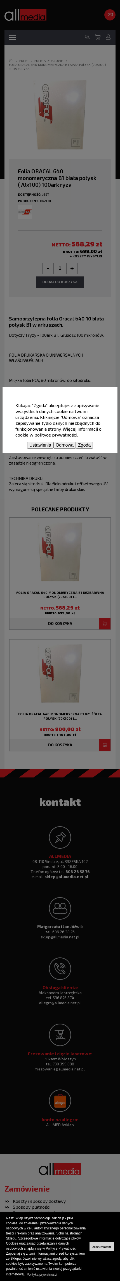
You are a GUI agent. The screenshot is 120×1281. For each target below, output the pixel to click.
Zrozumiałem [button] (101, 1246)
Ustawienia (40, 445)
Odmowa (65, 445)
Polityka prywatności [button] (42, 1275)
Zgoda (84, 445)
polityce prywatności (55, 434)
